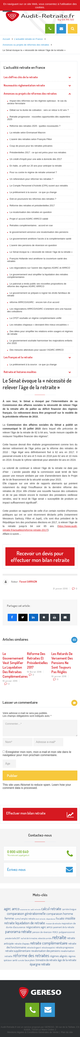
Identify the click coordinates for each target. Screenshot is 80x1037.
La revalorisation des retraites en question (31, 212)
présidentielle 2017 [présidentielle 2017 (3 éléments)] (12, 938)
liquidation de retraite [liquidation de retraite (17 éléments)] (30, 922)
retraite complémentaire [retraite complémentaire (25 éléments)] (48, 943)
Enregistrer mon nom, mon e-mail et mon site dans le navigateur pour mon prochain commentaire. (37, 753)
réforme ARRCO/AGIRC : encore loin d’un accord (34, 302)
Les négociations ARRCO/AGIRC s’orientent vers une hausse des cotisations (39, 310)
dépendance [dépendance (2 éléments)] (50, 919)
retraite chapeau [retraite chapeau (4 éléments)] (22, 943)
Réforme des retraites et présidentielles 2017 (32, 205)
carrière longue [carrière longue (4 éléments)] (69, 909)
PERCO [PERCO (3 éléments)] (55, 932)
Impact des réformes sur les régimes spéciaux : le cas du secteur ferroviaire (37, 102)
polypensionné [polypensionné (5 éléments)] (67, 932)
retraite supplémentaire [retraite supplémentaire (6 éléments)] (17, 951)
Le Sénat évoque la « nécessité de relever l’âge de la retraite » (41, 252)
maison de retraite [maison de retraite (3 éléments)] (53, 923)
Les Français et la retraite (18, 357)
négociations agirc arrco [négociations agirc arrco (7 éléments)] (39, 927)
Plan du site (67, 1032)
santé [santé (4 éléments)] (14, 960)
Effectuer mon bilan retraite (40, 814)
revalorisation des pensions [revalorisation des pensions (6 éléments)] (45, 951)
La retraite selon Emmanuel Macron (27, 132)
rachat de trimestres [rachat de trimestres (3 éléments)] (29, 938)
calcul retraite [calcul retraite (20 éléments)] (51, 908)
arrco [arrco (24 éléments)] (16, 908)
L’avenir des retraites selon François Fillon (31, 139)
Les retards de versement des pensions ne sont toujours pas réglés (62, 662)
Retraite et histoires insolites (20, 372)
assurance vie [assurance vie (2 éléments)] (25, 909)
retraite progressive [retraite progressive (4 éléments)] (65, 947)
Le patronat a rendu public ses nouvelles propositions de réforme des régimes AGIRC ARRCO (36, 285)
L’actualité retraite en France (24, 67)
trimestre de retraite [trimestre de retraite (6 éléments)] (46, 960)
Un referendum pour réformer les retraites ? (31, 179)
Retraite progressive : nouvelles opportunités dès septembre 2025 (38, 118)
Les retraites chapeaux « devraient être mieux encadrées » (39, 324)
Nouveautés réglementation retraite (24, 85)
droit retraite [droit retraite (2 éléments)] (40, 919)
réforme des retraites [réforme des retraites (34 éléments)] (31, 955)
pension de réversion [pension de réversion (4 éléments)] (42, 932)
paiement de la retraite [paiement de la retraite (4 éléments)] (63, 927)
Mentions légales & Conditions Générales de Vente (32, 1032)
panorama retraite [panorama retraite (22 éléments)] (18, 931)
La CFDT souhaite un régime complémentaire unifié (35, 318)
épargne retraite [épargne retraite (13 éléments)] (40, 964)
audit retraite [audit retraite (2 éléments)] (36, 909)
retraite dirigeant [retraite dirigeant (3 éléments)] (34, 947)
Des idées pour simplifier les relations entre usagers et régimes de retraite (40, 332)
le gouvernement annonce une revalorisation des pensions (39, 232)
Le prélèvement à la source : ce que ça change (33, 192)
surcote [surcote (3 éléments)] (21, 960)
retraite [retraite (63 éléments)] (59, 937)
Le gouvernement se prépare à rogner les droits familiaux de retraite (38, 294)
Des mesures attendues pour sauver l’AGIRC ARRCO (37, 350)
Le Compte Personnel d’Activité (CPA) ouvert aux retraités (39, 185)
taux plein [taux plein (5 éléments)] (30, 960)
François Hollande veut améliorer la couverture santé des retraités (37, 259)
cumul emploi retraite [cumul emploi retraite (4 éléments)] (25, 918)
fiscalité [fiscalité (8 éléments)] (60, 918)
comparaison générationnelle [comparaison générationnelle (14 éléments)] (26, 913)
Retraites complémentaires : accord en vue (31, 225)
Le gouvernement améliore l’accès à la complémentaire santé (40, 238)
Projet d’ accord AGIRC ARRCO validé (29, 218)
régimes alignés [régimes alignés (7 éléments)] (58, 956)
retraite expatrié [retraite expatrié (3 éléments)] (48, 947)
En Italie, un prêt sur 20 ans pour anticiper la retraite (36, 165)
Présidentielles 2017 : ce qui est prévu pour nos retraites (38, 152)
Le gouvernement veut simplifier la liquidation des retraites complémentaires (37, 275)
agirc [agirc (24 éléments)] (7, 908)
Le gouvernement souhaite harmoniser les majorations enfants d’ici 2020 (39, 342)
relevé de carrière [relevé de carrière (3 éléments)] (45, 938)
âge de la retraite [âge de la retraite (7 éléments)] (67, 960)
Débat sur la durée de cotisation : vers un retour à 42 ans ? (39, 110)
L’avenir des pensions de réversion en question (33, 245)
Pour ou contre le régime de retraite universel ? (33, 172)
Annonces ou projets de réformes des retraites (30, 93)
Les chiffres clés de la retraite (21, 77)
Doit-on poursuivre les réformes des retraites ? (33, 199)
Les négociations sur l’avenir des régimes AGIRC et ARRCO (40, 267)
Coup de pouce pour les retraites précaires (31, 146)
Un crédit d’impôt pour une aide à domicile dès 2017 (36, 159)
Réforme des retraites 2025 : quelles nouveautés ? (35, 126)
